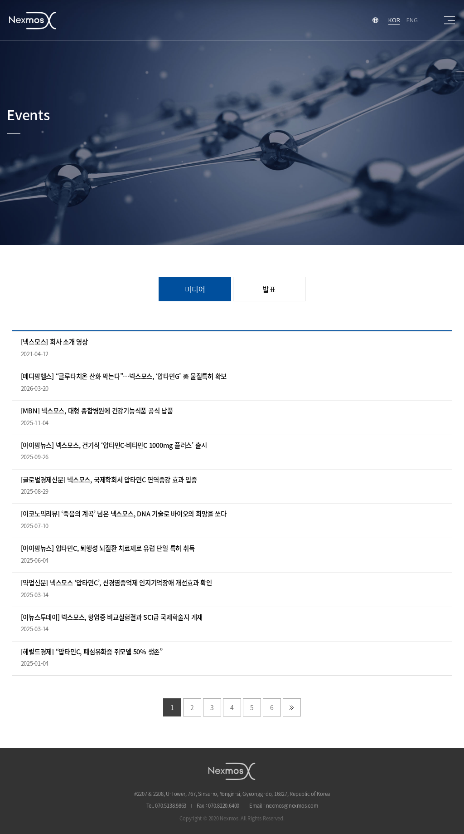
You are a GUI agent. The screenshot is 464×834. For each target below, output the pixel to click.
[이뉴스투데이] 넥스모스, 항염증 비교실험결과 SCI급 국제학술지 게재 (112, 617)
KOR (394, 20)
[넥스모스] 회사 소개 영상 (54, 342)
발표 (269, 289)
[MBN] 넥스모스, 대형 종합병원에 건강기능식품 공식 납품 (97, 411)
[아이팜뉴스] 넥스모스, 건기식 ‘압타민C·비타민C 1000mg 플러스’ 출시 (114, 445)
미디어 (195, 289)
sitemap (449, 20)
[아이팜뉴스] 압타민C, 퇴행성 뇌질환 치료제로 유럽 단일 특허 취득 (108, 548)
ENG (411, 20)
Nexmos (32, 20)
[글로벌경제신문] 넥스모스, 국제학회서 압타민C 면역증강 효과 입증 (109, 480)
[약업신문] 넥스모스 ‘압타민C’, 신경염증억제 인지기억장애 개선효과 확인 (116, 583)
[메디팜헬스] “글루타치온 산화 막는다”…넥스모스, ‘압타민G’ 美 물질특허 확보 (124, 376)
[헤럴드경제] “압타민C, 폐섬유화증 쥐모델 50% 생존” (92, 652)
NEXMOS (232, 771)
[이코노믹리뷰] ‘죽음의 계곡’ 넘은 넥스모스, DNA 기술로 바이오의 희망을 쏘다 (124, 514)
